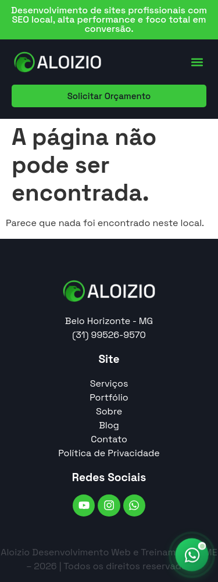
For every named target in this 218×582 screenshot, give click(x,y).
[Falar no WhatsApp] (192, 555)
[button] (196, 62)
